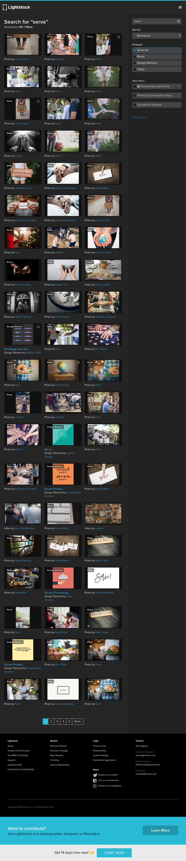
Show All (142, 50)
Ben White (101, 349)
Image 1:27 (61, 285)
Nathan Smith (33, 353)
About (11, 745)
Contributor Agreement (104, 760)
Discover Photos (58, 745)
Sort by (136, 30)
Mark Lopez (101, 560)
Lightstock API (15, 764)
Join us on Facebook (108, 780)
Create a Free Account (19, 750)
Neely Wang (102, 188)
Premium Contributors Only (154, 95)
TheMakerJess (23, 188)
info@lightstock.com (145, 755)
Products (137, 45)
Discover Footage (59, 750)
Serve (48, 449)
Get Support (142, 745)
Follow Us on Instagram (109, 785)
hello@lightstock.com (146, 773)
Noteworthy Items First (153, 86)
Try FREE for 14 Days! (18, 755)
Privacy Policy (99, 750)
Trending (54, 760)
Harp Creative (103, 285)
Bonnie (19, 449)
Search (178, 21)
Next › (77, 721)
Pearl (98, 59)
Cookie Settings (101, 755)
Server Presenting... (57, 593)
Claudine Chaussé (105, 317)
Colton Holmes (23, 317)
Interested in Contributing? (21, 769)
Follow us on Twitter (108, 774)
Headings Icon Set (16, 349)
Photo (140, 56)
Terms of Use (99, 745)
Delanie (59, 59)
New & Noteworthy (59, 764)
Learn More (160, 830)
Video (141, 69)
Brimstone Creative (25, 220)
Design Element (147, 63)
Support (11, 760)
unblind (59, 252)
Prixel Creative (103, 252)
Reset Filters (139, 117)
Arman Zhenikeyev (65, 188)
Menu (180, 7)
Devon (18, 156)
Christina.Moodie (104, 593)
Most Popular (56, 755)
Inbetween (21, 593)
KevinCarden (62, 317)
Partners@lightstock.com (148, 764)
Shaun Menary (23, 560)
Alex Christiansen (25, 528)
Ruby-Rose (61, 632)
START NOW (114, 852)
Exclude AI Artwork (149, 105)
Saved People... (55, 489)
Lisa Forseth (22, 59)
